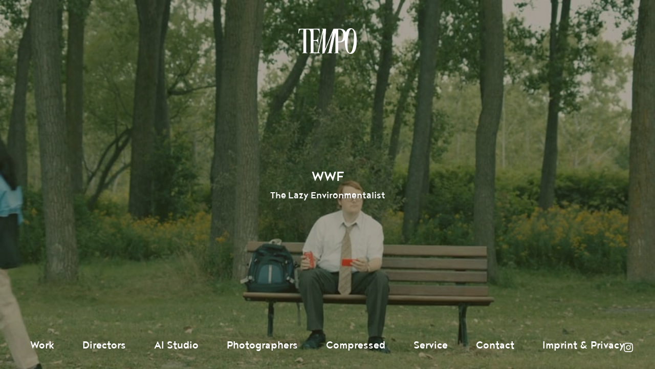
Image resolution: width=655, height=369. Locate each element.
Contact (495, 345)
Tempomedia (327, 41)
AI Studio (176, 345)
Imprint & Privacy (583, 345)
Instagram (628, 347)
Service (430, 345)
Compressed (355, 345)
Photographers (262, 345)
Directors (104, 345)
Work (42, 345)
